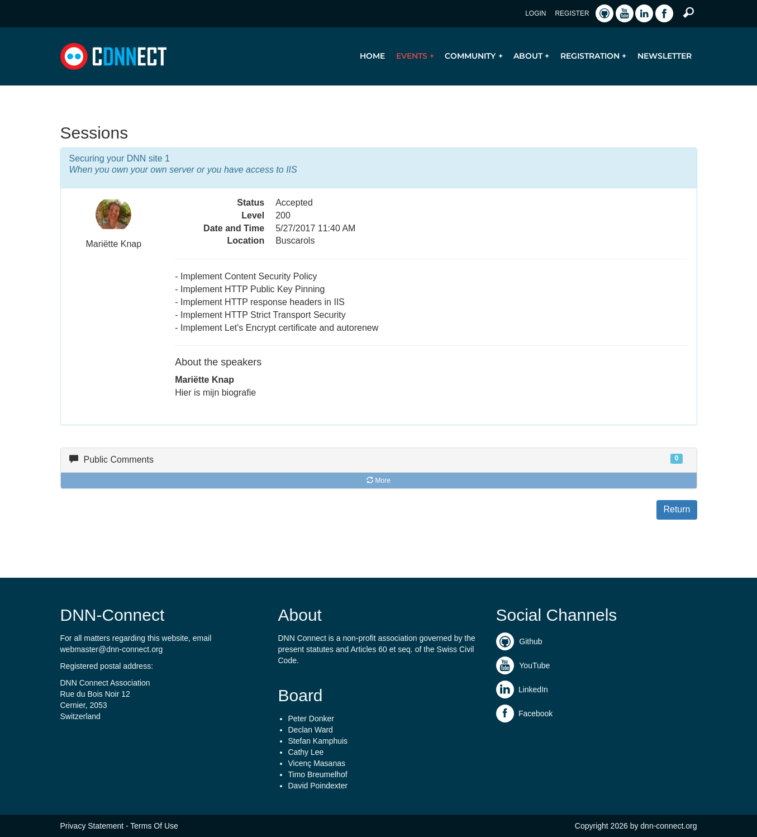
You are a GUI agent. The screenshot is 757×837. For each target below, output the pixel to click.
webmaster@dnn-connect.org (111, 649)
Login (535, 13)
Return (676, 509)
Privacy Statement (92, 825)
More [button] (378, 480)
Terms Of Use (154, 825)
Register (572, 13)
